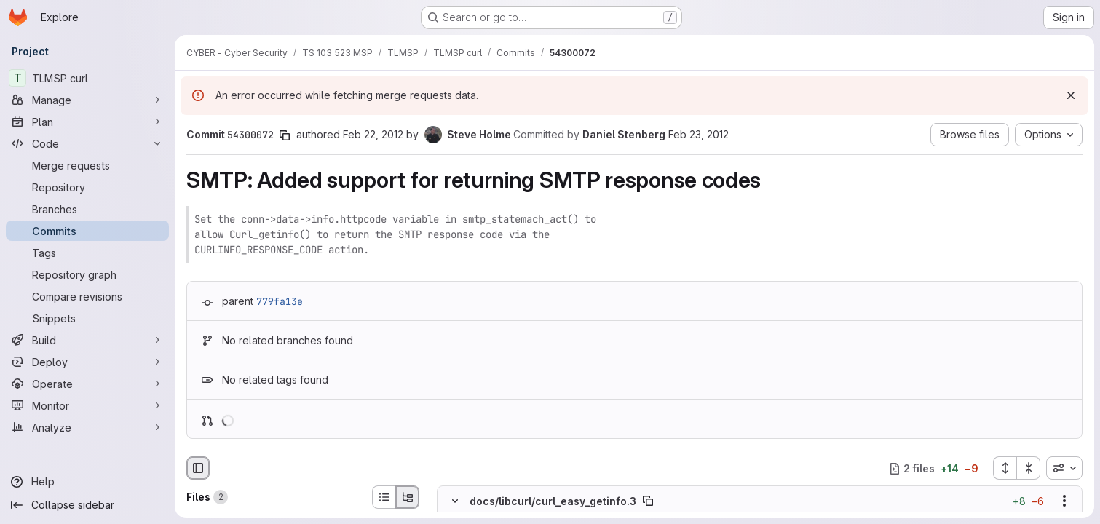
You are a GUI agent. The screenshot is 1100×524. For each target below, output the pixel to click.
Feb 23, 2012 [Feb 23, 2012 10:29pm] (698, 134)
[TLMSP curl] (87, 78)
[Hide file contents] (455, 501)
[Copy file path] (648, 501)
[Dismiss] (1071, 95)
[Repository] (87, 187)
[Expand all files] (1004, 468)
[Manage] (87, 100)
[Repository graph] (87, 274)
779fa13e (279, 301)
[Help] (87, 482)
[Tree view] (407, 497)
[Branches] (87, 209)
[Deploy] (87, 362)
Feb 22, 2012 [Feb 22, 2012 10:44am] (373, 134)
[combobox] (1064, 468)
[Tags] (87, 252)
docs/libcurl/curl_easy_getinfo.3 (553, 501)
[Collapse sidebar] (87, 505)
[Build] (87, 340)
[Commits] (87, 231)
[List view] (383, 497)
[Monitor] (87, 405)
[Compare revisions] (87, 296)
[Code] (87, 143)
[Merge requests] (87, 165)
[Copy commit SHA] (284, 135)
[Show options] (1064, 501)
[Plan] (87, 121)
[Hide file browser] (198, 468)
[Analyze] (87, 427)
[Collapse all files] (1028, 468)
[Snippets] (87, 318)
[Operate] (87, 383)
